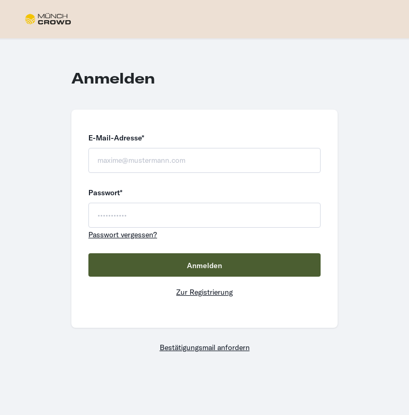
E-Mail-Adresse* (116, 138)
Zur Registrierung (204, 292)
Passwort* (105, 192)
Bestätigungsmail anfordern (205, 347)
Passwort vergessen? (122, 234)
